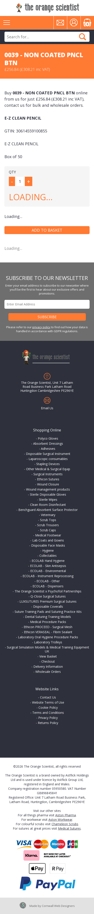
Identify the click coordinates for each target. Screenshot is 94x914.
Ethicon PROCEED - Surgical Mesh (48, 627)
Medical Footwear (48, 535)
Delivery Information (48, 666)
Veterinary (48, 515)
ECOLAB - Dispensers (48, 586)
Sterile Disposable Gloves (48, 494)
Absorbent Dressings (48, 443)
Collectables (48, 555)
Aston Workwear (60, 819)
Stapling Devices (48, 464)
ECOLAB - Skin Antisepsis (48, 566)
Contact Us (48, 697)
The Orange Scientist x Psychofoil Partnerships (48, 591)
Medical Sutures (69, 828)
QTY (12, 172)
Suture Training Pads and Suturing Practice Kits (48, 611)
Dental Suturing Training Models (48, 617)
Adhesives (48, 448)
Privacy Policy (48, 718)
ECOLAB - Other (48, 581)
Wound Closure (48, 484)
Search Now (82, 36)
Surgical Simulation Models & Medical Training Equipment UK (48, 649)
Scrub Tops (48, 520)
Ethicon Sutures (48, 479)
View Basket (48, 656)
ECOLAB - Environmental (48, 571)
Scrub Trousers (48, 525)
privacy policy (41, 327)
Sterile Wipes (48, 499)
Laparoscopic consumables (48, 459)
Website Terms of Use (48, 702)
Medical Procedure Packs (48, 622)
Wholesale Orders (48, 671)
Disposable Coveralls (48, 606)
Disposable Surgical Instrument (48, 454)
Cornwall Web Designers (58, 906)
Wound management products (48, 489)
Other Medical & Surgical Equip (48, 469)
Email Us (47, 408)
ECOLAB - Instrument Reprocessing (48, 576)
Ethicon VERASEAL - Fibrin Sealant (48, 632)
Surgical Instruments (48, 474)
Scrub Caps (48, 530)
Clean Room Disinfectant (48, 505)
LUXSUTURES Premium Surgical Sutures (48, 601)
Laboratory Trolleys (48, 642)
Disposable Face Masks (48, 545)
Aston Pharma (65, 815)
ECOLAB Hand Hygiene (48, 561)
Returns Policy (48, 723)
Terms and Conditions (48, 712)
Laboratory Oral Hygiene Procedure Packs (48, 637)
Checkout (48, 661)
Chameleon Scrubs (65, 824)
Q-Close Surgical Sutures (48, 596)
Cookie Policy (48, 707)
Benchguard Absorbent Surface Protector (48, 510)
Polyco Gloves (48, 438)
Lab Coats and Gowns (48, 540)
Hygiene (48, 550)
